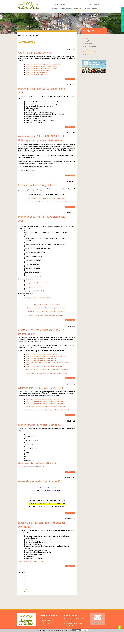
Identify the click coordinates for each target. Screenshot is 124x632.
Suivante (26, 589)
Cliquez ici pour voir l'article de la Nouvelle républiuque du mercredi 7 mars (46, 308)
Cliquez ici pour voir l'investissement (33, 287)
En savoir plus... (70, 79)
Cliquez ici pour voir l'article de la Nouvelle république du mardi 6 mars (46, 311)
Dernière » (26, 591)
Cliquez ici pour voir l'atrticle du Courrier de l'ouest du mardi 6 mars (46, 315)
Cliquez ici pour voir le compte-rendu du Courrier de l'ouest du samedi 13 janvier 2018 (47, 410)
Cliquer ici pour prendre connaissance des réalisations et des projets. (43, 399)
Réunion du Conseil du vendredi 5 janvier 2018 (40, 425)
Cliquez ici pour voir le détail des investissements (38, 70)
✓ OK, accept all (76, 630)
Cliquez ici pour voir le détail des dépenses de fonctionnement (42, 68)
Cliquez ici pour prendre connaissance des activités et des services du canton (46, 356)
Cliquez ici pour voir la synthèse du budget (37, 72)
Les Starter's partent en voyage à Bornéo (37, 185)
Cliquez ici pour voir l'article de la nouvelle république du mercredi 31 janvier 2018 (46, 369)
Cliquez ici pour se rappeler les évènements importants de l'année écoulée (45, 403)
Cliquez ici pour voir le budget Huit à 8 (33, 291)
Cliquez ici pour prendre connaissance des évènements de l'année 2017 (44, 366)
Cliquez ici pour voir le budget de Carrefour (37, 74)
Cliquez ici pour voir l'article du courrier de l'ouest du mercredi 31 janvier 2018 (46, 373)
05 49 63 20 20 (46, 622)
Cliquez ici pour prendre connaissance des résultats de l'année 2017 (43, 64)
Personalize (84, 630)
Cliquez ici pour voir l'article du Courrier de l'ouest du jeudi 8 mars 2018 (46, 198)
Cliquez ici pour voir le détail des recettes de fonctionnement (42, 66)
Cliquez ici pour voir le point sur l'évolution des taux (37, 298)
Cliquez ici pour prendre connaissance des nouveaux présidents (42, 354)
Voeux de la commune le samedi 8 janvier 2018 (40, 481)
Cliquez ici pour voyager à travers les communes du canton (41, 358)
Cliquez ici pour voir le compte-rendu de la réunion (47, 304)
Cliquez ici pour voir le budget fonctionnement (35, 283)
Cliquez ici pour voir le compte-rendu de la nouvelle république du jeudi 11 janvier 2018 (46, 406)
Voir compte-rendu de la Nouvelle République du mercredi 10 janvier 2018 (37, 463)
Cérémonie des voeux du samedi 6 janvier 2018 (40, 388)
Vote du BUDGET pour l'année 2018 (35, 53)
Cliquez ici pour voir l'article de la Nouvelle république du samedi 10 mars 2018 (46, 202)
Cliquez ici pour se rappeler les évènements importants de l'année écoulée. (45, 401)
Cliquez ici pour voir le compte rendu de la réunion (31, 561)
